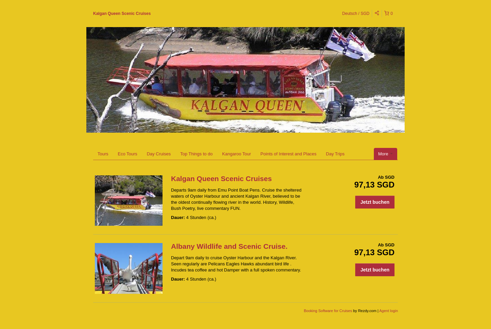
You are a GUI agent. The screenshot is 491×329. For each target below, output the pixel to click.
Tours (103, 153)
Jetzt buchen (374, 202)
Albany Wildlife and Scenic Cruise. (229, 246)
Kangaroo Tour (236, 153)
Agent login (388, 311)
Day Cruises (159, 153)
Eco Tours (127, 153)
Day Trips (335, 153)
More (385, 153)
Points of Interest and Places (288, 153)
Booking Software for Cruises (328, 311)
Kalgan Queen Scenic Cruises (122, 13)
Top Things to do (196, 153)
